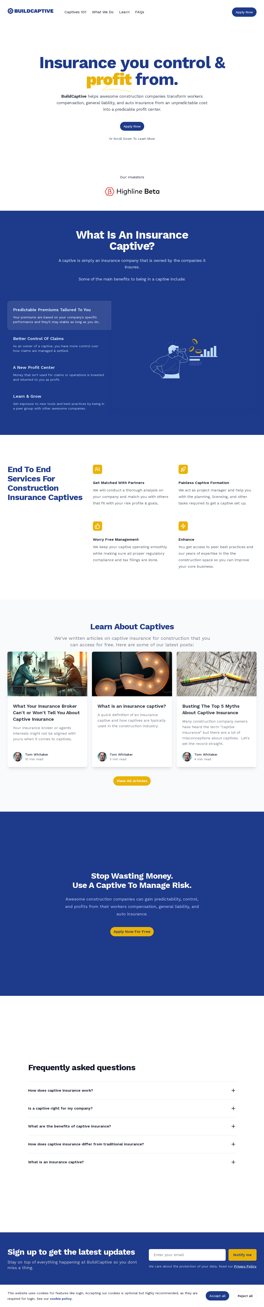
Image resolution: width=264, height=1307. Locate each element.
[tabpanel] (184, 358)
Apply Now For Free (132, 931)
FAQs (139, 12)
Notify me (242, 1255)
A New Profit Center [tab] (34, 367)
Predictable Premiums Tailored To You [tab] (52, 310)
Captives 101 (75, 12)
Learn (124, 12)
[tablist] (59, 358)
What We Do (103, 12)
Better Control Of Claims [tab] (38, 338)
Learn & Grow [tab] (27, 396)
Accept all (217, 1296)
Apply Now (132, 126)
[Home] (30, 12)
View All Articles (132, 781)
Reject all (245, 1296)
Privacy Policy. (245, 1266)
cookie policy (61, 1298)
